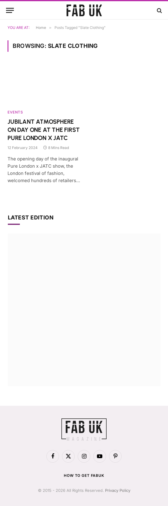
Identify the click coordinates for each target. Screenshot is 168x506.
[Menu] (10, 10)
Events (15, 112)
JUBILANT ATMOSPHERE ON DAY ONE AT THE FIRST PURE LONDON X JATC (43, 129)
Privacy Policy (117, 490)
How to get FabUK (84, 475)
